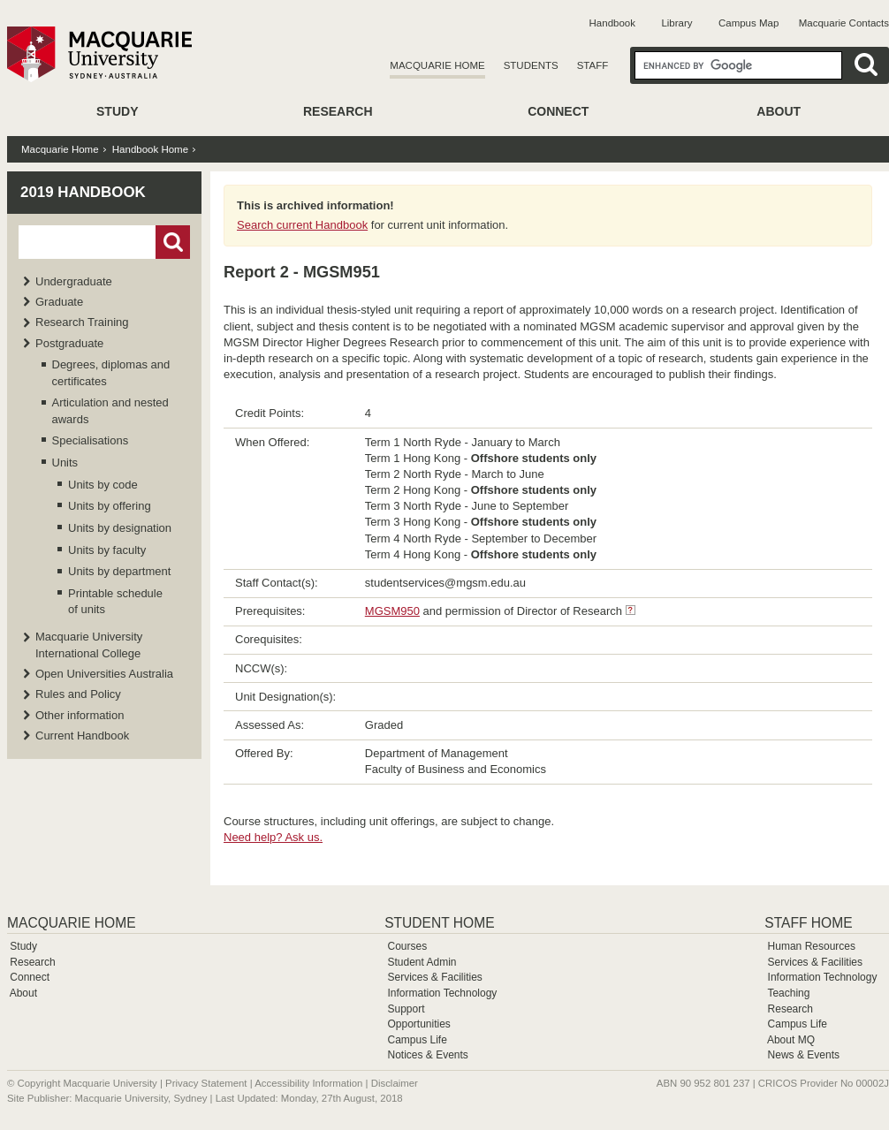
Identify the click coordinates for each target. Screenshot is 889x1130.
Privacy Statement (206, 1083)
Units (65, 462)
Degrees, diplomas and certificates (111, 372)
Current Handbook (82, 735)
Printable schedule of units (115, 601)
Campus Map (748, 23)
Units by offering (109, 505)
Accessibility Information (308, 1083)
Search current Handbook (302, 224)
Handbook (612, 23)
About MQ (791, 1040)
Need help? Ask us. (273, 837)
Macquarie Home (437, 65)
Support (405, 1009)
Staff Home (808, 922)
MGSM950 (392, 611)
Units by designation (119, 528)
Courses (407, 946)
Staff (593, 65)
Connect (558, 111)
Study (117, 111)
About (778, 111)
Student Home (439, 922)
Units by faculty (107, 550)
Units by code (103, 484)
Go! (173, 242)
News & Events (804, 1055)
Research (338, 111)
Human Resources (811, 946)
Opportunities (418, 1024)
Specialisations (90, 440)
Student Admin (421, 962)
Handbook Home (150, 149)
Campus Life (416, 1040)
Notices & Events (427, 1055)
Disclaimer (394, 1083)
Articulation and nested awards (110, 410)
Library (676, 23)
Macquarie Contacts (844, 23)
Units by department (119, 571)
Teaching (788, 993)
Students (531, 65)
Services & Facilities (434, 977)
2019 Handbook (83, 192)
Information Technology (442, 993)
